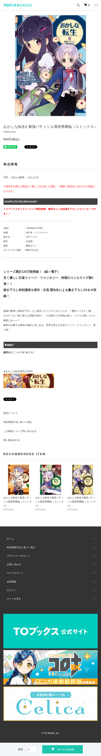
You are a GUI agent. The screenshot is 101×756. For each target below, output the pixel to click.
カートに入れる (62, 749)
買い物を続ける (11, 440)
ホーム (10, 538)
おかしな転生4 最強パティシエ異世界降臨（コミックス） (81, 501)
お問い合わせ (14, 564)
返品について (10, 413)
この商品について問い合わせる (19, 431)
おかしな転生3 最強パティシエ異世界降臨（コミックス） (49, 501)
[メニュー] (96, 5)
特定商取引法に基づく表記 (17, 422)
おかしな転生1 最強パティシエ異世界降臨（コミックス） (17, 501)
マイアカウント (15, 573)
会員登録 (11, 581)
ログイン (11, 590)
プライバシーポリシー (18, 555)
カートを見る (14, 598)
